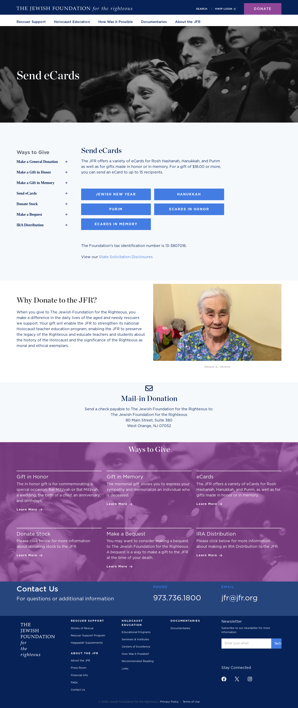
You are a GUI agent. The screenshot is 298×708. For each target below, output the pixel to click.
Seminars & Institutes (135, 639)
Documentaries (154, 22)
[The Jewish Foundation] (74, 8)
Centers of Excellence (136, 646)
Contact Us (78, 690)
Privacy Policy (169, 702)
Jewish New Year (116, 194)
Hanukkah (189, 194)
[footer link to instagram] (250, 679)
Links (125, 668)
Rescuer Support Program (88, 635)
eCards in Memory (116, 224)
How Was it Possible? (135, 654)
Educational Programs (136, 632)
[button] (31, 22)
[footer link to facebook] (223, 679)
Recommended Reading (138, 661)
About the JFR (80, 660)
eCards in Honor (189, 209)
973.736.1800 (177, 598)
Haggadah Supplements (87, 643)
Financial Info (79, 675)
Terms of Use (191, 702)
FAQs (74, 682)
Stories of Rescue (82, 628)
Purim (116, 209)
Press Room (78, 668)
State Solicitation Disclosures (126, 257)
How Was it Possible (115, 22)
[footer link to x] (237, 679)
